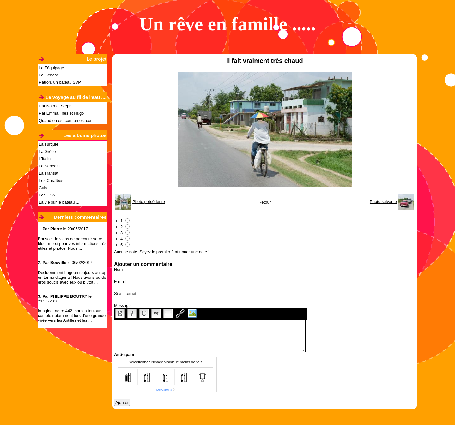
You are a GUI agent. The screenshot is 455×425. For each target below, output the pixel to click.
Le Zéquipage (51, 67)
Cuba (44, 187)
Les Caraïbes (51, 180)
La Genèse (49, 75)
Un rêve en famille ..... (227, 24)
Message (122, 305)
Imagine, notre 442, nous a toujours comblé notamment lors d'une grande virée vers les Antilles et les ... (72, 315)
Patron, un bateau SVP (60, 82)
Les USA (47, 195)
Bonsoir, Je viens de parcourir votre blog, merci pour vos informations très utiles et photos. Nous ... (72, 243)
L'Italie (45, 158)
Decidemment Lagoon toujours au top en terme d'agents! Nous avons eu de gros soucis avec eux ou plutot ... (72, 277)
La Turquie (48, 144)
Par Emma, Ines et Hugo (61, 113)
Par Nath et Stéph (55, 106)
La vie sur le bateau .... (60, 202)
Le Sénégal (49, 166)
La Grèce (47, 151)
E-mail (120, 281)
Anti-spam (124, 354)
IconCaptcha (164, 389)
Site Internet (125, 293)
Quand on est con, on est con (66, 120)
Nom (118, 269)
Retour (264, 202)
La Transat (48, 173)
